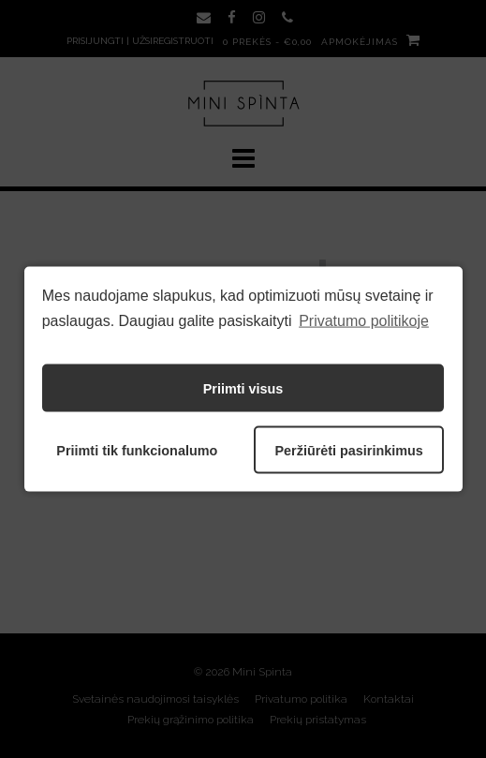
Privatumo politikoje (364, 320)
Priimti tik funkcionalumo (136, 449)
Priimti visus (243, 387)
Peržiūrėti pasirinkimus (348, 449)
